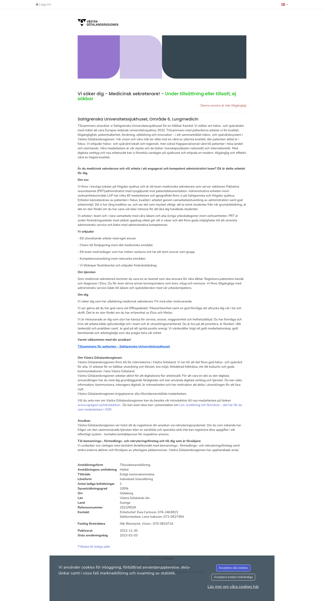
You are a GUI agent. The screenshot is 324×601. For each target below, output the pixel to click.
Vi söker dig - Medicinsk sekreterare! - (157, 96)
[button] (284, 4)
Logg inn (43, 4)
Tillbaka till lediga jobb (94, 546)
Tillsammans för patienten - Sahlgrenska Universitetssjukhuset (124, 346)
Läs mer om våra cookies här (233, 586)
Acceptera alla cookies (233, 568)
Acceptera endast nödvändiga (233, 577)
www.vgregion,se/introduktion (99, 405)
